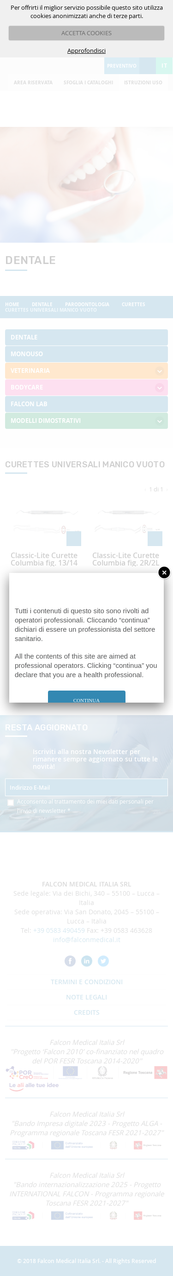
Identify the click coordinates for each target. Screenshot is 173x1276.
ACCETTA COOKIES (86, 33)
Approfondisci (86, 50)
